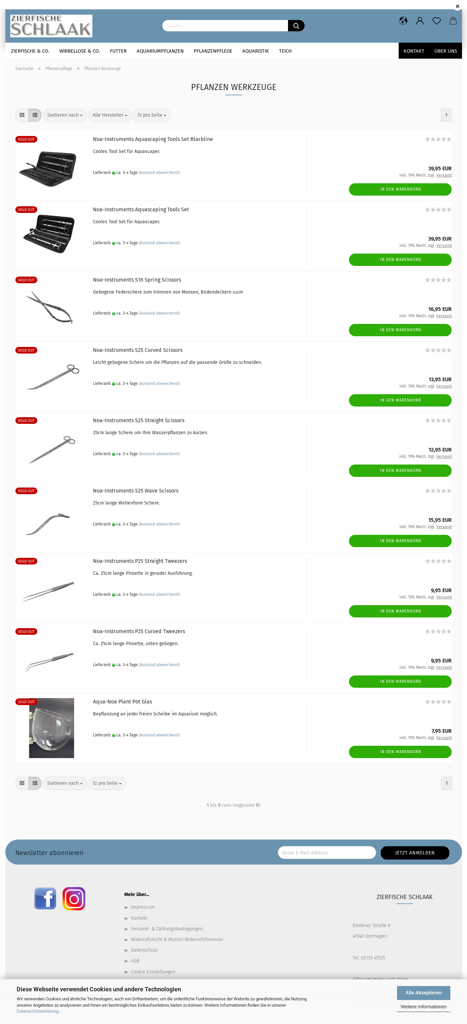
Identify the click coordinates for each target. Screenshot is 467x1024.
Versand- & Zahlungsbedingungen (167, 929)
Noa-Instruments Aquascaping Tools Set (141, 209)
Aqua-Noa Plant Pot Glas (122, 701)
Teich (285, 51)
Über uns (445, 51)
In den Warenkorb (400, 189)
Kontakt (414, 51)
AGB (135, 961)
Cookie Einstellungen (153, 972)
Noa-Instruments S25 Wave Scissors (135, 491)
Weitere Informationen (423, 1006)
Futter (118, 51)
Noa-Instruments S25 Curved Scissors (137, 350)
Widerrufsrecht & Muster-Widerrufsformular (177, 939)
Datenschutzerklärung (37, 1011)
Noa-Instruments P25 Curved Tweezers (139, 631)
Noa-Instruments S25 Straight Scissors (138, 420)
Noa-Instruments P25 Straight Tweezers (140, 561)
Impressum (143, 907)
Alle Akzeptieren (424, 992)
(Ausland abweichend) (159, 172)
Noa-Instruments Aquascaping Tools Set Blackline (153, 139)
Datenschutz (144, 950)
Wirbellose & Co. (79, 51)
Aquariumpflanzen (160, 51)
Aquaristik (255, 51)
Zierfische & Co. (30, 51)
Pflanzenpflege (213, 51)
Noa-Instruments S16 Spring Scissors (137, 280)
